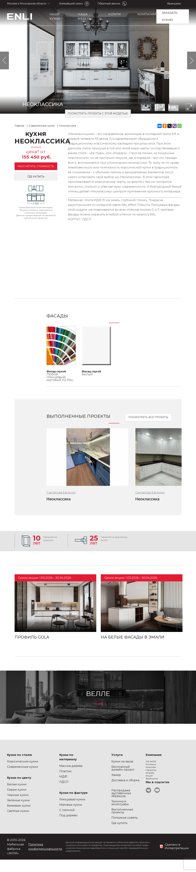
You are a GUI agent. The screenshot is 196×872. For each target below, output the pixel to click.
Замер (81, 775)
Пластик (48, 771)
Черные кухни (18, 795)
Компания (147, 14)
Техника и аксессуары (85, 803)
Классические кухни (22, 761)
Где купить (35, 176)
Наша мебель (84, 16)
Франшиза (174, 3)
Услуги (114, 14)
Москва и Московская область (26, 3)
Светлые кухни (18, 811)
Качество (118, 772)
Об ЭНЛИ (118, 761)
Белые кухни (16, 784)
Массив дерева (53, 766)
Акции (116, 788)
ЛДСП (46, 782)
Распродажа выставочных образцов (86, 793)
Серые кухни (16, 789)
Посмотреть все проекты (148, 417)
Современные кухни (22, 766)
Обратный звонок (109, 3)
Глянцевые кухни (55, 799)
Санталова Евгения (61, 492)
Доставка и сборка (91, 780)
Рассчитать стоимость (36, 166)
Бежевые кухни (19, 805)
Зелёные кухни (18, 800)
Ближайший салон (71, 3)
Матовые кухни (53, 804)
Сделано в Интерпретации (177, 846)
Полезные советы (90, 817)
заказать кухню (170, 16)
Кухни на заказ (88, 761)
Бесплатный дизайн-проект (88, 768)
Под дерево (51, 815)
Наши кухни (55, 16)
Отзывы (117, 782)
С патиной (49, 810)
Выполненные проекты (87, 811)
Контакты (118, 766)
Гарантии (118, 777)
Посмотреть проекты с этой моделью (98, 113)
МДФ (46, 776)
